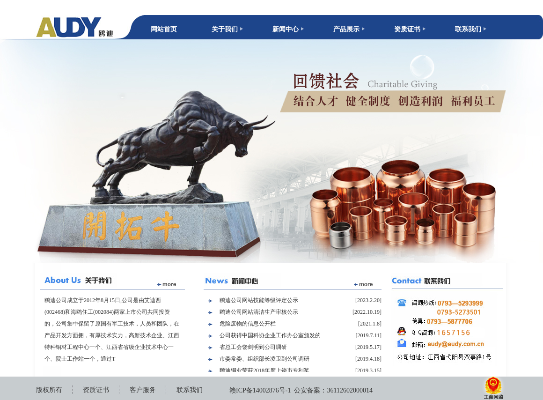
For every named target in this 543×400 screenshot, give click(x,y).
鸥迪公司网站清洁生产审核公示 (259, 312)
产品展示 (346, 29)
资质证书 (407, 29)
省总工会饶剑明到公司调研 (253, 347)
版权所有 (49, 389)
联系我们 (468, 29)
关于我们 (225, 29)
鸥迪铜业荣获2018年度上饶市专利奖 (264, 370)
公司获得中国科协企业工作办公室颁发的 (270, 335)
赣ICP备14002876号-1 (260, 390)
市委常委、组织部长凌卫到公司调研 (264, 359)
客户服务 (143, 389)
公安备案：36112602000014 (333, 390)
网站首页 (164, 29)
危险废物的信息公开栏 (248, 323)
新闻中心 (285, 29)
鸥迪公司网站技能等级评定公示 (259, 300)
